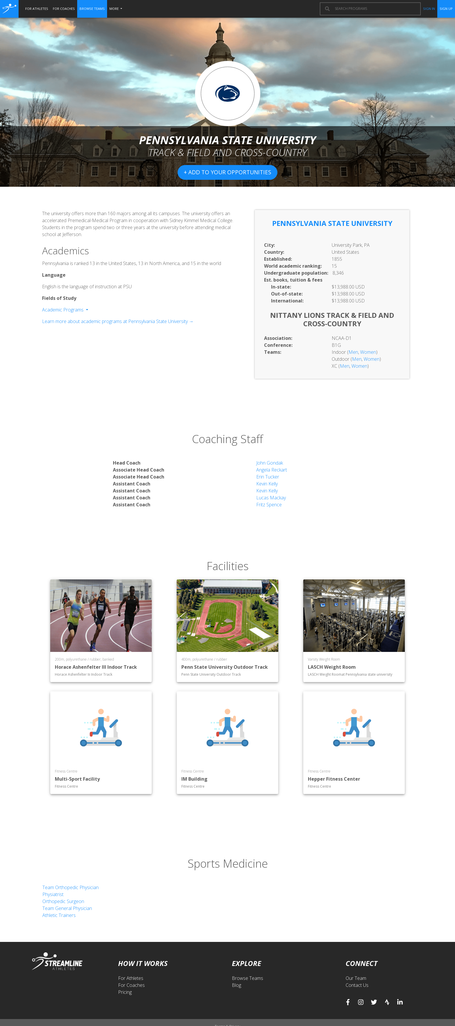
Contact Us (357, 985)
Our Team (356, 978)
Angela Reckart (271, 470)
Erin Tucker (267, 477)
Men (353, 352)
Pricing (125, 992)
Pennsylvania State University (332, 223)
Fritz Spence (269, 504)
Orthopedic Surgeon (63, 901)
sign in (429, 8)
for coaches (64, 8)
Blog (236, 985)
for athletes (36, 8)
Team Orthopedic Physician (70, 887)
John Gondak (269, 463)
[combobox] (375, 9)
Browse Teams (247, 978)
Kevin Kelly (267, 484)
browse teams (92, 8)
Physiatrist (53, 894)
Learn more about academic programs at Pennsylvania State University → (118, 321)
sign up (446, 8)
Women (368, 352)
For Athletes (130, 978)
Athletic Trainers (59, 915)
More (114, 8)
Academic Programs (63, 310)
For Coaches (131, 985)
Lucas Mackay (271, 497)
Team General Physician (67, 908)
